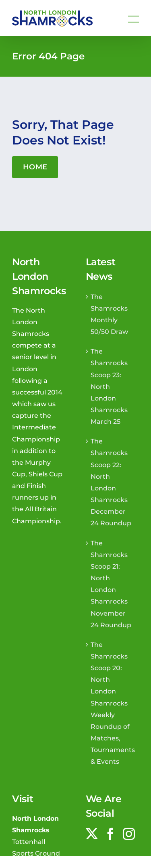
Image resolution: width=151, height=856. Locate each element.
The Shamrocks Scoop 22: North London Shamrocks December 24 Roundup (111, 482)
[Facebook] (110, 834)
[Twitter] (92, 834)
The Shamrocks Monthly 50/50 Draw (109, 314)
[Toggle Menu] (133, 19)
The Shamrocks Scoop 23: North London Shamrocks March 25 (109, 386)
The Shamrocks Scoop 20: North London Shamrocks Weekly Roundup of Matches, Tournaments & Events (113, 703)
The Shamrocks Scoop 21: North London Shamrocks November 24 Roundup (111, 584)
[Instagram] (129, 834)
